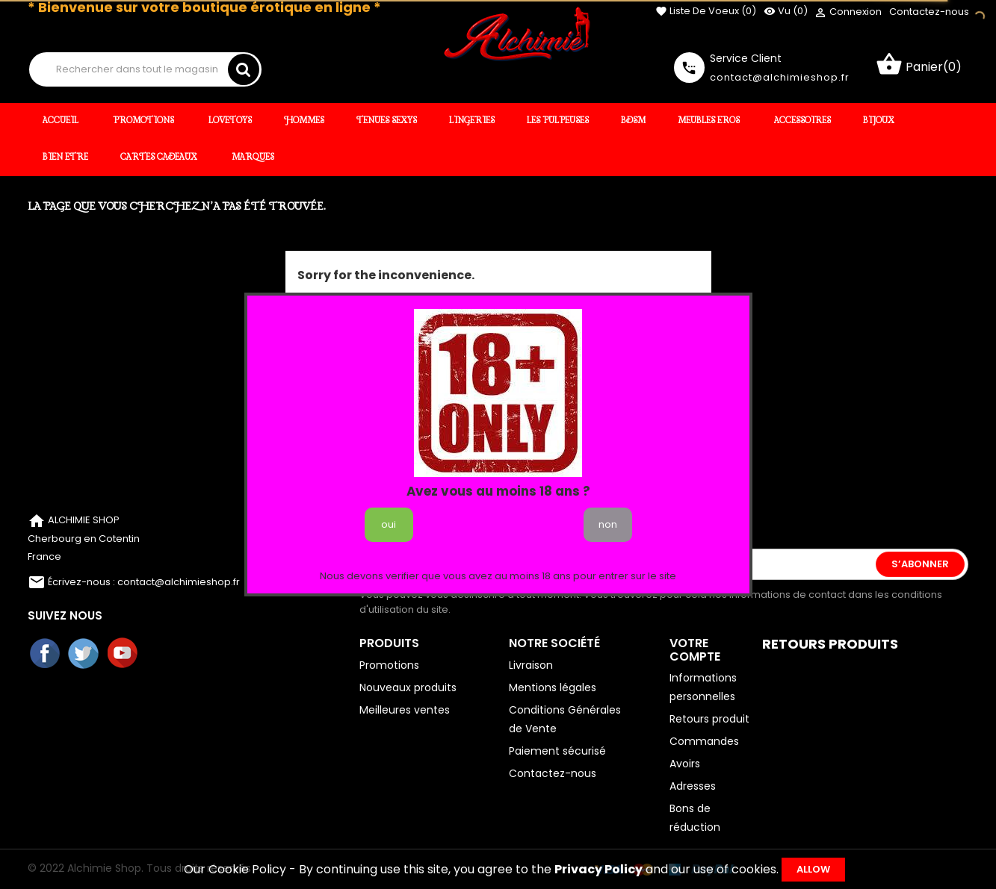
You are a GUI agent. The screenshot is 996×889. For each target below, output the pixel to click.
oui (388, 524)
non (607, 524)
